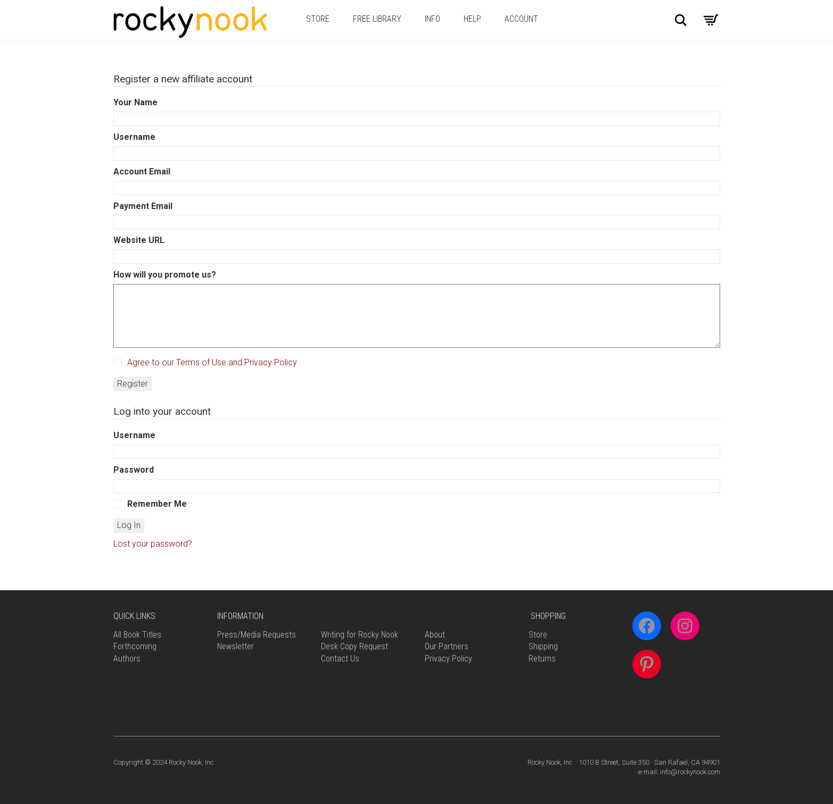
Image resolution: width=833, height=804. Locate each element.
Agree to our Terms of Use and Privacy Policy (212, 362)
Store (317, 19)
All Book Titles (137, 635)
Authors (127, 659)
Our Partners (446, 646)
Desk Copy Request (354, 646)
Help (472, 19)
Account (521, 19)
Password (133, 470)
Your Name (135, 102)
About (435, 635)
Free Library (377, 19)
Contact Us (340, 659)
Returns (542, 659)
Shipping (543, 646)
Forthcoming (134, 646)
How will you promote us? (164, 275)
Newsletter (235, 646)
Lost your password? (152, 544)
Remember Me (150, 504)
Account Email (141, 171)
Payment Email (142, 206)
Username (134, 137)
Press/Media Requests (256, 635)
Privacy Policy (448, 659)
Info (432, 19)
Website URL (138, 240)
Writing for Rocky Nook (359, 635)
